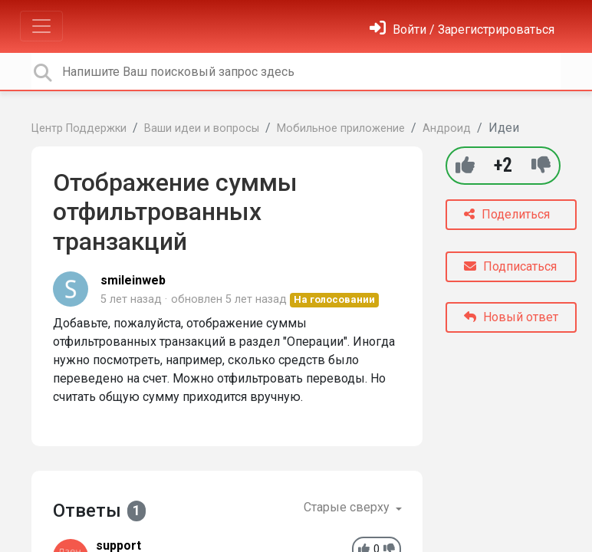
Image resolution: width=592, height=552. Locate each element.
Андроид (447, 128)
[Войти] (462, 29)
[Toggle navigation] (41, 26)
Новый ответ (511, 317)
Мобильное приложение (341, 128)
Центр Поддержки (79, 128)
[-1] (541, 165)
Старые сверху (348, 507)
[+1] (465, 165)
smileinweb (133, 280)
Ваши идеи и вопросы (201, 128)
